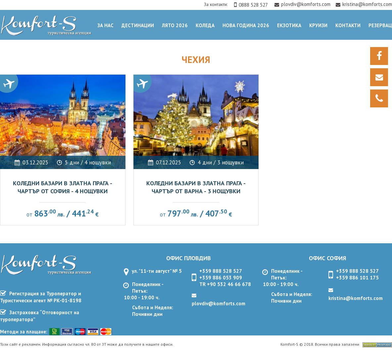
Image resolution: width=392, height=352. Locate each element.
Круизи (318, 25)
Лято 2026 (175, 25)
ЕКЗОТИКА (289, 25)
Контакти (348, 25)
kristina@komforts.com (364, 4)
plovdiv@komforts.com (303, 4)
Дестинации (138, 25)
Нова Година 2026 (245, 25)
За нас (105, 25)
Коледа (205, 25)
